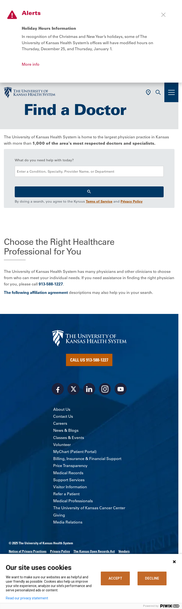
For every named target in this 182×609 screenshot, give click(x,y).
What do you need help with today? (44, 160)
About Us (61, 409)
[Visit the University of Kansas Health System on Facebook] (58, 389)
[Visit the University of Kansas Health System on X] (73, 389)
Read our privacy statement (27, 598)
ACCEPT (115, 578)
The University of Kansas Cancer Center (89, 507)
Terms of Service (99, 201)
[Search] (89, 191)
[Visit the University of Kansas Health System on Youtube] (121, 389)
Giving (59, 515)
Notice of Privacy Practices (27, 551)
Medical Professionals (73, 500)
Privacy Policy (132, 201)
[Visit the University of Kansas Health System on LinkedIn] (89, 389)
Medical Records (68, 472)
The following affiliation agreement (36, 292)
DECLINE (152, 578)
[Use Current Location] (148, 92)
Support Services (69, 479)
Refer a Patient (66, 493)
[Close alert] (163, 15)
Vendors (124, 551)
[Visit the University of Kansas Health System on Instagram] (105, 389)
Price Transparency (70, 465)
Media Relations (67, 522)
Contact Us (63, 416)
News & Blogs (66, 430)
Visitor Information (70, 486)
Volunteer (62, 444)
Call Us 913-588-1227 (89, 359)
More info (30, 64)
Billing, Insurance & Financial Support (87, 458)
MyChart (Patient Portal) (74, 451)
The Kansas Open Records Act (94, 551)
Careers (60, 423)
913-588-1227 (51, 284)
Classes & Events (68, 437)
